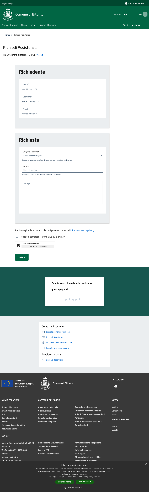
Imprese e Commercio (48, 414)
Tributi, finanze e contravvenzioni (90, 414)
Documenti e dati (9, 428)
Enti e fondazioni (9, 417)
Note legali (80, 453)
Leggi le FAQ (43, 449)
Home (7, 34)
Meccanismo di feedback (86, 460)
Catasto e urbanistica (47, 417)
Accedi (40, 54)
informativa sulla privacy (82, 230)
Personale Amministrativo (13, 425)
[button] (74, 487)
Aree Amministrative (11, 410)
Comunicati (117, 410)
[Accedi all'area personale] (134, 3)
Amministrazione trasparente (88, 442)
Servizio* (26, 166)
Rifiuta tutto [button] (85, 482)
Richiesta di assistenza (48, 453)
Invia (22, 257)
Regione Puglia (8, 3)
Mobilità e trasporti (47, 421)
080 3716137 (16, 450)
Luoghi (115, 429)
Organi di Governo (10, 407)
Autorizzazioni (81, 425)
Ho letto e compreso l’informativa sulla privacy (42, 236)
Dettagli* (27, 183)
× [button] (146, 464)
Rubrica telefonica (10, 457)
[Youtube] (121, 14)
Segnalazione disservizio (49, 446)
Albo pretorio (81, 446)
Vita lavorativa (44, 410)
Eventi (114, 426)
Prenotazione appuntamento (51, 442)
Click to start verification (38, 246)
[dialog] (74, 476)
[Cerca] (144, 14)
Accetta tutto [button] (64, 482)
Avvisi (114, 414)
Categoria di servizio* (31, 151)
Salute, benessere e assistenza (88, 421)
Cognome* (27, 96)
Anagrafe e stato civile (48, 407)
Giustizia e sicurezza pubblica (88, 410)
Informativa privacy (83, 449)
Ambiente (79, 417)
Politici (5, 421)
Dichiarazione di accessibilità (87, 457)
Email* (26, 109)
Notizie (115, 407)
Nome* (26, 84)
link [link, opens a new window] (99, 476)
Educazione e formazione (86, 407)
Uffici (4, 414)
